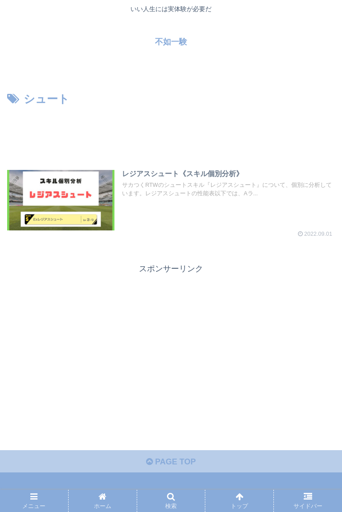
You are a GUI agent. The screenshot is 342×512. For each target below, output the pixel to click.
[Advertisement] (171, 133)
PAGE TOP (170, 461)
